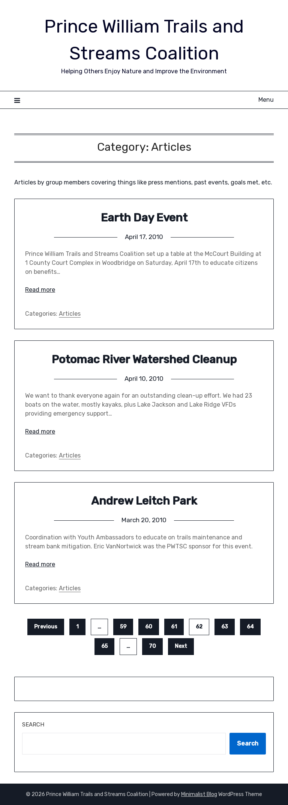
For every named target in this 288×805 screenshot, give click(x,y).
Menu (266, 99)
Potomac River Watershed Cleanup (144, 359)
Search (33, 724)
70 (152, 646)
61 (174, 627)
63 (224, 627)
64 (250, 627)
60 (148, 627)
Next (181, 646)
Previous (45, 627)
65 (104, 646)
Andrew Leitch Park (144, 501)
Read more (40, 289)
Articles (70, 313)
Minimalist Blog (199, 794)
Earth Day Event (144, 217)
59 (123, 627)
